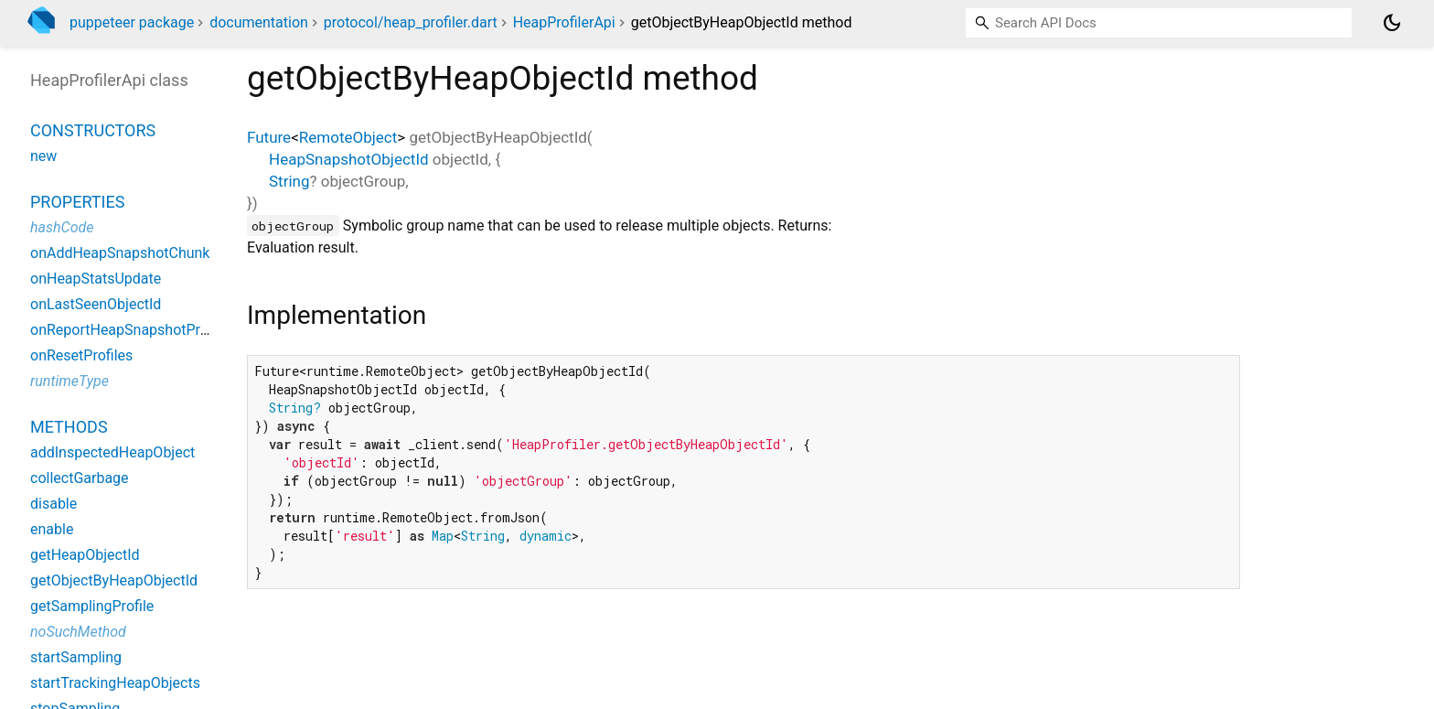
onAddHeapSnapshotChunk (119, 253)
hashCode (61, 227)
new (43, 156)
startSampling (76, 657)
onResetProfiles (81, 355)
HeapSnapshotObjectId (349, 159)
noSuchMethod (78, 631)
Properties (77, 201)
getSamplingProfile (92, 606)
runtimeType (69, 381)
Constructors (92, 130)
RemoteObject (348, 137)
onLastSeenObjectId (95, 304)
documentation (258, 22)
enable (51, 529)
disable (53, 503)
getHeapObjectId (85, 555)
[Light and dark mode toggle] (1392, 23)
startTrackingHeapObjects (115, 683)
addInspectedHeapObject (112, 452)
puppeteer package (132, 22)
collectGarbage (79, 478)
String (289, 181)
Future (269, 137)
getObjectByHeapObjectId (114, 580)
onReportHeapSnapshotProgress (137, 329)
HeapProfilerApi (564, 22)
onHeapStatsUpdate (95, 278)
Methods (69, 426)
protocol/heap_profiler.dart (411, 22)
